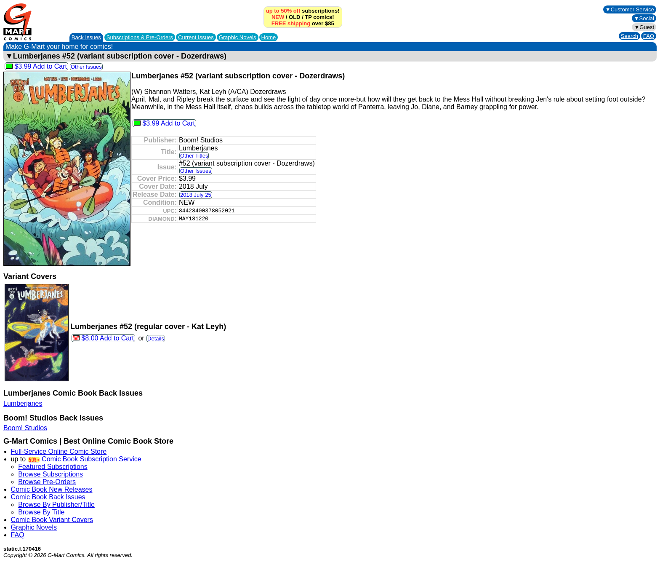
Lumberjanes (23, 403)
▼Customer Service (629, 9)
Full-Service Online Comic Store (59, 451)
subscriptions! (303, 11)
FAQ (648, 36)
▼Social (644, 18)
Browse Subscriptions (50, 474)
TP (308, 17)
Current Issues (196, 37)
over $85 (302, 23)
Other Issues (86, 67)
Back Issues (86, 37)
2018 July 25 (195, 195)
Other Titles (194, 156)
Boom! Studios (25, 427)
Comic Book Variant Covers (52, 519)
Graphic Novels (237, 37)
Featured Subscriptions (53, 466)
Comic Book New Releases (52, 489)
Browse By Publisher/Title (56, 504)
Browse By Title (41, 512)
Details (155, 338)
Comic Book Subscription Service (91, 459)
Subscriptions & (139, 37)
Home (268, 37)
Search (629, 36)
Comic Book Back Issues (48, 497)
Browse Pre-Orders (47, 481)
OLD (294, 17)
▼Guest (644, 27)
